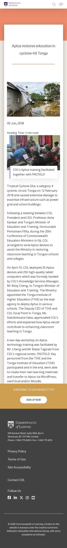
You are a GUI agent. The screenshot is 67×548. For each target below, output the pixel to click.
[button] (33, 399)
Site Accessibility (19, 467)
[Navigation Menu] (61, 4)
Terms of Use (17, 459)
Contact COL (16, 480)
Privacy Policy (17, 451)
